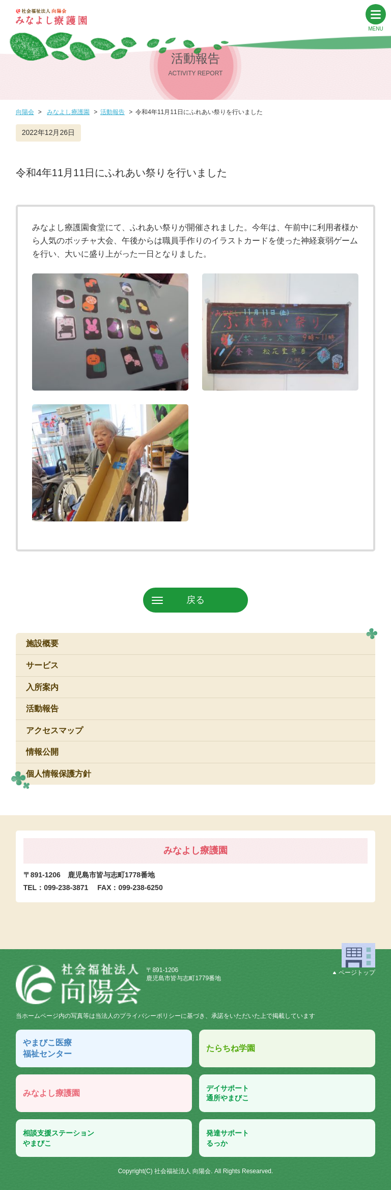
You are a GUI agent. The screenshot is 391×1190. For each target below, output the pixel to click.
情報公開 (42, 752)
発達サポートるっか (227, 1138)
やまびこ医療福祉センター (47, 1048)
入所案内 (42, 687)
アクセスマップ (54, 730)
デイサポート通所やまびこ (227, 1093)
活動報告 (112, 112)
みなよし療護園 (68, 112)
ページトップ (354, 972)
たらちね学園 (230, 1048)
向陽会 (25, 112)
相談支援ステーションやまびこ (58, 1138)
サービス (42, 665)
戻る (195, 600)
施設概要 (42, 643)
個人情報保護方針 (58, 773)
